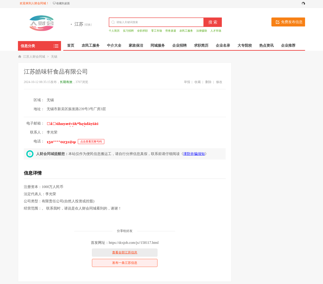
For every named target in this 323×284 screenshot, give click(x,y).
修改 (219, 82)
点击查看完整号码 (91, 141)
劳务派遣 (170, 30)
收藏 (197, 82)
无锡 (54, 56)
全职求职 (142, 30)
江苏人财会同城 (34, 56)
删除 (208, 82)
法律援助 (201, 30)
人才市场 (215, 30)
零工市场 (156, 30)
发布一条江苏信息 (124, 262)
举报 (187, 82)
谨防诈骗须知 (194, 154)
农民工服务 (186, 30)
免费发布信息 (292, 22)
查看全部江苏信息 (124, 252)
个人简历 (114, 30)
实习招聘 (128, 30)
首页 (70, 45)
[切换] (88, 24)
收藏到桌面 (63, 3)
